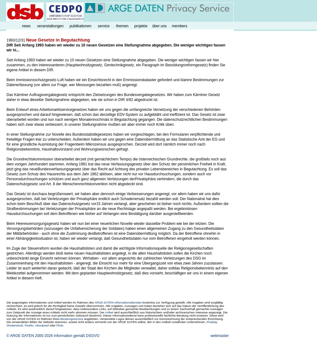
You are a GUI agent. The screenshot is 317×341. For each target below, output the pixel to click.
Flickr (59, 325)
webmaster (220, 336)
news (26, 26)
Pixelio (29, 325)
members (179, 26)
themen (122, 26)
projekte (141, 26)
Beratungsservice (71, 319)
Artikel (109, 312)
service (104, 26)
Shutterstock (15, 325)
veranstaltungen (50, 26)
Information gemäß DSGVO (76, 336)
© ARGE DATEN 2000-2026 (30, 336)
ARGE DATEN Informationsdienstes (118, 302)
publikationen (81, 26)
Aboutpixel (42, 325)
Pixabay (211, 322)
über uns (159, 26)
